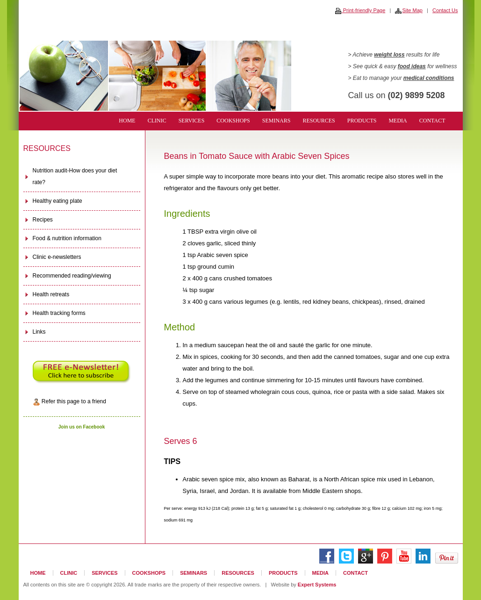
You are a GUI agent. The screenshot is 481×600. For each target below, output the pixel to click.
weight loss (389, 54)
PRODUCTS (362, 120)
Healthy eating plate (57, 201)
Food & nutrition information (67, 238)
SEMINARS (276, 120)
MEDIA (397, 120)
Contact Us (445, 10)
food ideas (412, 66)
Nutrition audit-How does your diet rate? (75, 176)
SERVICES (192, 120)
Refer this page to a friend (69, 402)
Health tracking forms (59, 313)
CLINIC (157, 120)
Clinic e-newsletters (57, 257)
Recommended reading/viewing (72, 275)
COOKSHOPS (233, 120)
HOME (127, 120)
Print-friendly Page (360, 10)
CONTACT (432, 120)
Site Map (408, 10)
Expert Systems (317, 584)
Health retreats (51, 294)
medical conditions (428, 78)
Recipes (43, 219)
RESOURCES (318, 120)
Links (39, 332)
